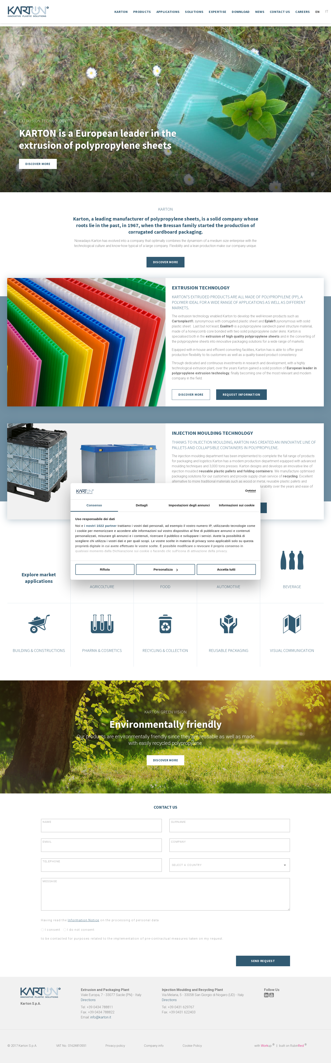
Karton (121, 12)
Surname (178, 821)
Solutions (194, 12)
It (326, 11)
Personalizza (165, 569)
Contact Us (280, 12)
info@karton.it (100, 1017)
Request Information (241, 395)
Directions (88, 1000)
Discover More (165, 262)
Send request (263, 961)
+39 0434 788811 (100, 1007)
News (259, 12)
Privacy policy (115, 1046)
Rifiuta (105, 569)
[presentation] (73, 956)
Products (142, 12)
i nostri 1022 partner (100, 525)
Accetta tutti (226, 569)
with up (264, 1046)
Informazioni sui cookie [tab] (237, 505)
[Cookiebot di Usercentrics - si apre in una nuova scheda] (237, 491)
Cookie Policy (192, 1046)
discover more (190, 395)
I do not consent (79, 929)
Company (178, 841)
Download (241, 12)
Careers (302, 12)
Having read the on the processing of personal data (100, 920)
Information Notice (83, 920)
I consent (50, 929)
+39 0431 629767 (181, 1007)
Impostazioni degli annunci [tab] (189, 505)
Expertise (217, 12)
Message (50, 881)
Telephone (51, 861)
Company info (154, 1046)
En (317, 12)
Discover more (37, 164)
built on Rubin (293, 1046)
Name (47, 821)
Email (47, 841)
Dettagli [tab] (142, 505)
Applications (168, 12)
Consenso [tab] (94, 505)
